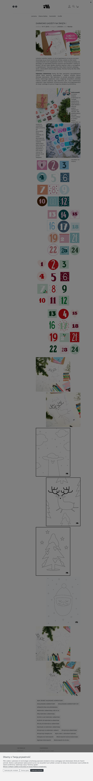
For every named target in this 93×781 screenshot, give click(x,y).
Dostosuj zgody (25, 770)
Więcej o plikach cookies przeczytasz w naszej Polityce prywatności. (25, 767)
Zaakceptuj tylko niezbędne (11, 770)
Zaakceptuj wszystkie (36, 770)
